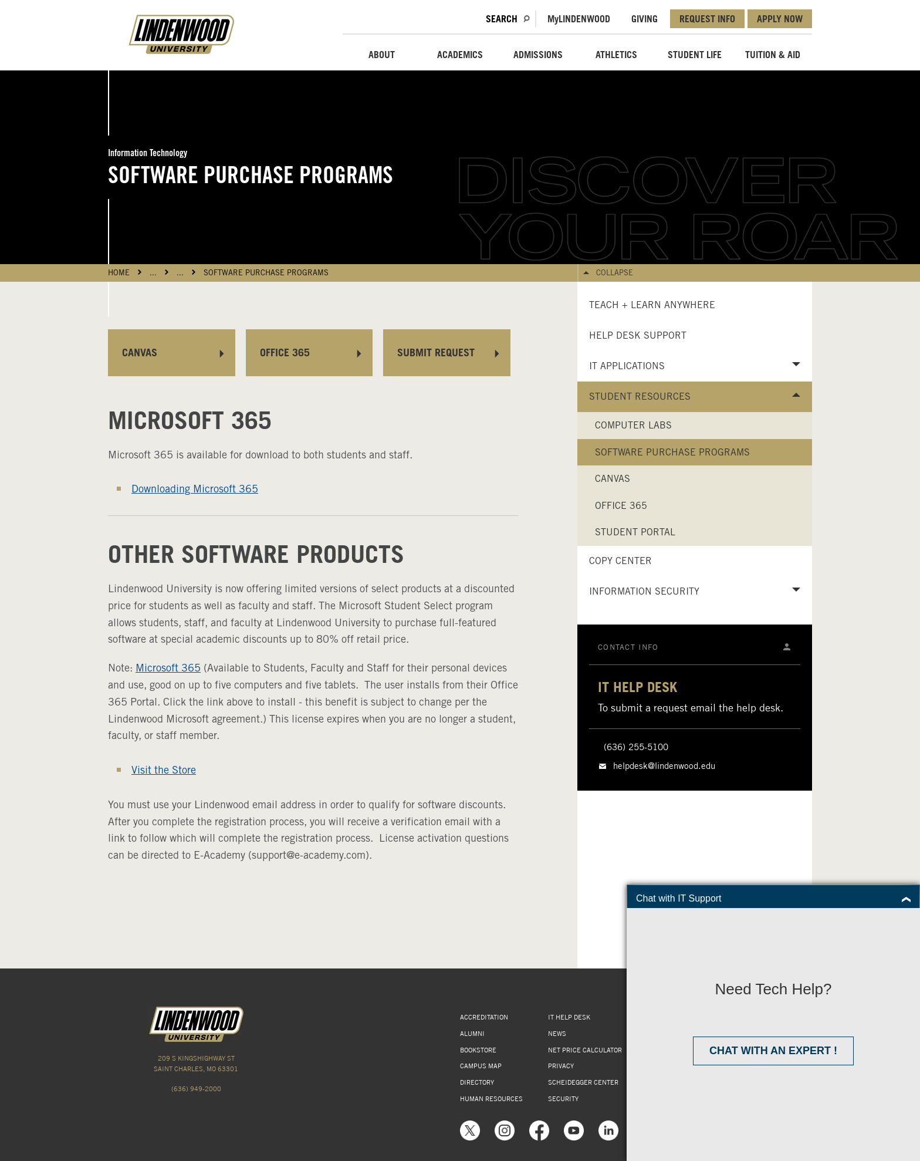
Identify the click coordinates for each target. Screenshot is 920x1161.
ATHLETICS (616, 54)
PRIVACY (561, 1066)
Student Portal (635, 532)
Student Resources (640, 396)
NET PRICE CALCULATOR (585, 1050)
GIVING (644, 19)
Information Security (644, 591)
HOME (119, 272)
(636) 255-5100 (636, 747)
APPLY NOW (780, 19)
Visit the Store (163, 770)
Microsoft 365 (168, 668)
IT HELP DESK (569, 1017)
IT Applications (627, 366)
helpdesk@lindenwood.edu (664, 766)
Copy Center (620, 560)
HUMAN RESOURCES (491, 1099)
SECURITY (563, 1099)
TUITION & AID (772, 54)
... (153, 272)
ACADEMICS (460, 54)
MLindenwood (578, 19)
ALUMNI (472, 1034)
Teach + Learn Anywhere (652, 304)
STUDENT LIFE (695, 54)
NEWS (557, 1034)
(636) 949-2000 (196, 1089)
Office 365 (621, 505)
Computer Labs (633, 425)
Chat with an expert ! (773, 1051)
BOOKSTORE (478, 1050)
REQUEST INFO (707, 19)
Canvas (612, 478)
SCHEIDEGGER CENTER (583, 1082)
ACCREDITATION (484, 1017)
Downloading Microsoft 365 (194, 488)
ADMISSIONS (538, 54)
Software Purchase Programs (266, 272)
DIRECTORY (477, 1082)
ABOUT (381, 54)
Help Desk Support (637, 335)
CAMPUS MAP (481, 1066)
